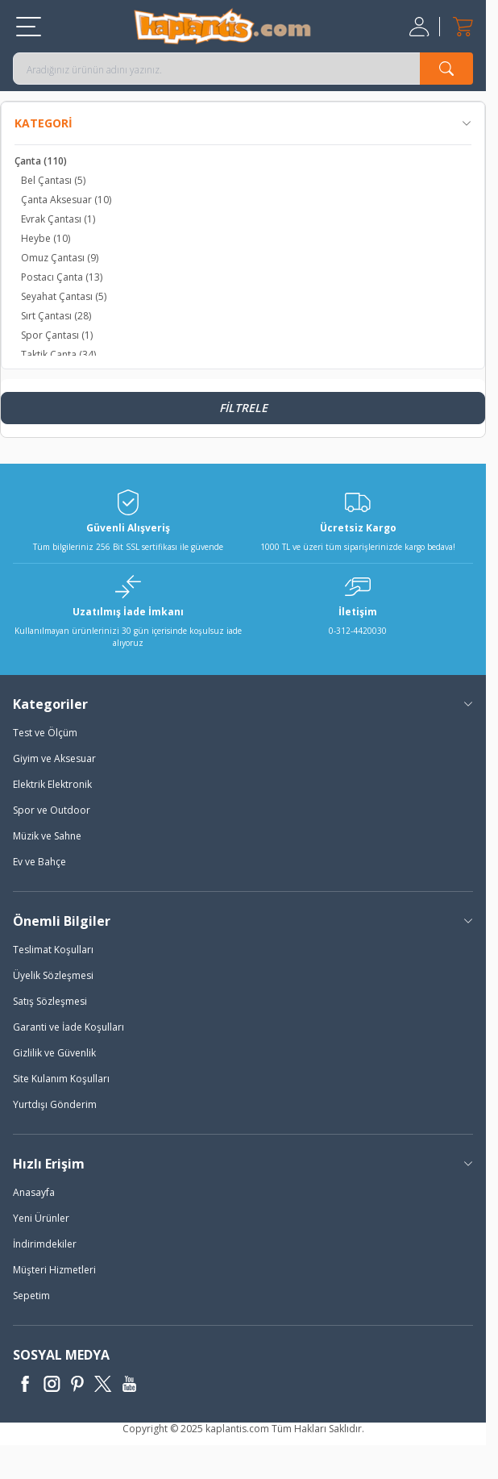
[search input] (243, 68)
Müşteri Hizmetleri (54, 1270)
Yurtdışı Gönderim (55, 1104)
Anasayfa (34, 1192)
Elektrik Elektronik (52, 784)
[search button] (446, 68)
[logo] (222, 26)
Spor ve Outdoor (51, 810)
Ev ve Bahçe (39, 862)
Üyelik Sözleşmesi (53, 975)
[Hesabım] (421, 26)
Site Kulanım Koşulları (61, 1078)
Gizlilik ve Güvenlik (54, 1053)
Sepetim (31, 1295)
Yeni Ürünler (41, 1218)
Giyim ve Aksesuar (54, 758)
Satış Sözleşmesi (50, 1001)
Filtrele (243, 407)
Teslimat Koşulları (53, 949)
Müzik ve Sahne (47, 836)
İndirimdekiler (45, 1244)
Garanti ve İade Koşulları (68, 1027)
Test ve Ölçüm (45, 733)
